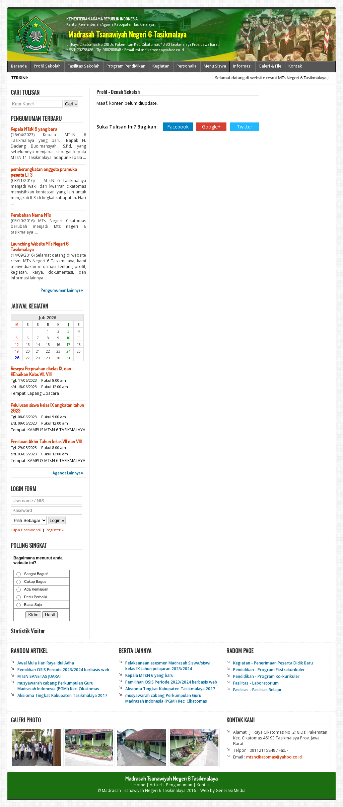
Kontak (203, 785)
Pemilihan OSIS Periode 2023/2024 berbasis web (63, 669)
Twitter (244, 126)
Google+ (211, 126)
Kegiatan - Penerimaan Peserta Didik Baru (273, 663)
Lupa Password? (26, 529)
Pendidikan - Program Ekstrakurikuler (269, 669)
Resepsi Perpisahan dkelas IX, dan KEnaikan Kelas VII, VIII (41, 371)
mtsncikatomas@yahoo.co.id (274, 757)
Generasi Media (231, 790)
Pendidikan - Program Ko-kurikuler (266, 676)
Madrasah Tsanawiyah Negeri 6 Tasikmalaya (144, 790)
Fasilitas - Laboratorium (256, 683)
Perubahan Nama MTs (31, 215)
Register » (55, 529)
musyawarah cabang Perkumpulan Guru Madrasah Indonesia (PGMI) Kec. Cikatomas (58, 686)
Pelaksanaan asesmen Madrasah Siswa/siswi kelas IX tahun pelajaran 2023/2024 (167, 665)
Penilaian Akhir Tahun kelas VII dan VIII (46, 441)
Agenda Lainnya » (68, 472)
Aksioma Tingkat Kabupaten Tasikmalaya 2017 (62, 695)
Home (139, 785)
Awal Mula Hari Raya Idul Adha (45, 663)
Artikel (156, 785)
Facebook (178, 126)
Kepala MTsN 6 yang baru (34, 129)
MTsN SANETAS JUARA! (39, 676)
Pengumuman (179, 785)
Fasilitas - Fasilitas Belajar (257, 690)
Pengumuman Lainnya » (62, 290)
